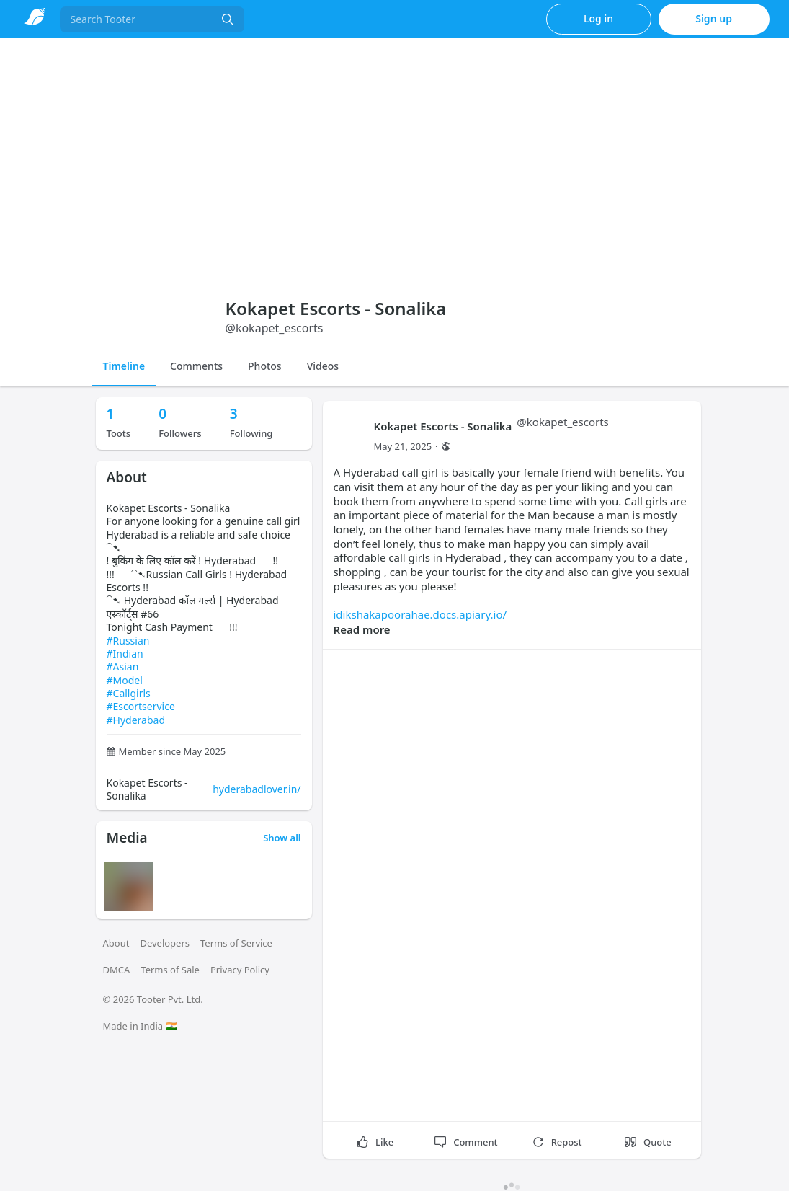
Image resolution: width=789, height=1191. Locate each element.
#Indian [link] (125, 653)
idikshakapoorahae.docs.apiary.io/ (420, 614)
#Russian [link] (128, 640)
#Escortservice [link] (141, 706)
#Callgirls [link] (129, 693)
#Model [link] (125, 680)
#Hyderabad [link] (136, 720)
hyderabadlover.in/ (256, 789)
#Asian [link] (123, 666)
